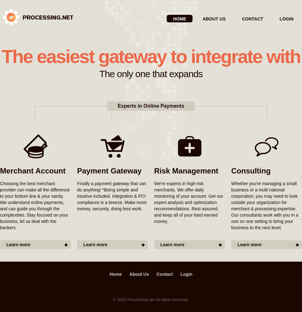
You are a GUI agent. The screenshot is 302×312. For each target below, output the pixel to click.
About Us (214, 18)
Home (179, 18)
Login (287, 18)
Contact (252, 18)
